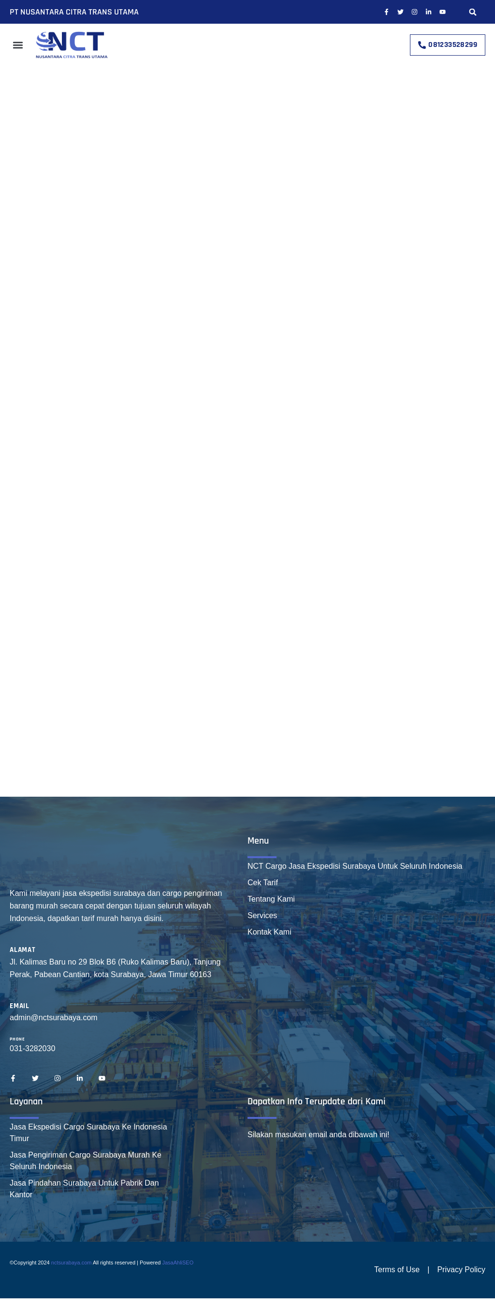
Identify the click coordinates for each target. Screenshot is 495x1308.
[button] (473, 12)
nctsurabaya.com (71, 1262)
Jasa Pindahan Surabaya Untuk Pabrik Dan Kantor (84, 1189)
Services (262, 915)
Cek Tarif (263, 882)
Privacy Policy (461, 1269)
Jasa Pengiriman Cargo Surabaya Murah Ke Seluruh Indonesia (85, 1161)
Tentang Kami (271, 899)
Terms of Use (397, 1269)
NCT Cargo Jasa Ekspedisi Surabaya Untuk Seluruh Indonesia (355, 866)
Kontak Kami (269, 932)
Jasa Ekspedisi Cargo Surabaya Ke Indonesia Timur (88, 1133)
